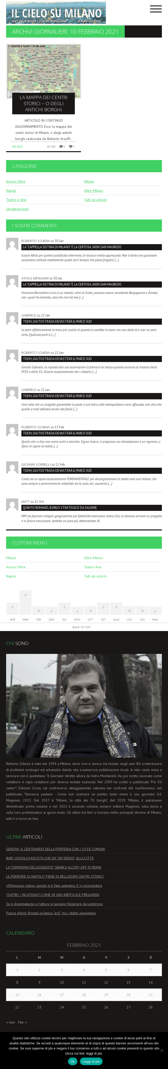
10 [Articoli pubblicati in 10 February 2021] (62, 982)
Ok (73, 1061)
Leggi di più (91, 1061)
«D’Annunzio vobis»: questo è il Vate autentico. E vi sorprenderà (54, 885)
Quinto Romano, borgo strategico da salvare (60, 508)
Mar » (22, 1022)
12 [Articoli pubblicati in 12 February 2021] (106, 982)
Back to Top (82, 627)
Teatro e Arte (16, 199)
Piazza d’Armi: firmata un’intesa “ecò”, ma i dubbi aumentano (51, 913)
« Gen (10, 1022)
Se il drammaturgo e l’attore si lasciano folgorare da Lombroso (54, 904)
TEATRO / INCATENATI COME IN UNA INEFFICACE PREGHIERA (52, 894)
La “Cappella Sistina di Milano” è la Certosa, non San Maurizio (72, 247)
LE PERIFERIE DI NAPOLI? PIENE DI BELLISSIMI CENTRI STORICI (55, 876)
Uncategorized (17, 209)
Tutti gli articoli (95, 199)
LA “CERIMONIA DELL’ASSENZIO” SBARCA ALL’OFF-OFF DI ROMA (53, 867)
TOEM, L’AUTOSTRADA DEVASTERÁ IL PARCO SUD (57, 321)
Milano (17, 146)
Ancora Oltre (15, 181)
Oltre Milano (93, 190)
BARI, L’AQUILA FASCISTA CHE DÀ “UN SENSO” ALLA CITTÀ (50, 858)
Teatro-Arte (93, 567)
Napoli (11, 190)
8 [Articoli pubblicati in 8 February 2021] (17, 982)
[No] (161, 1050)
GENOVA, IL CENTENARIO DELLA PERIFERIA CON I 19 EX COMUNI (55, 849)
